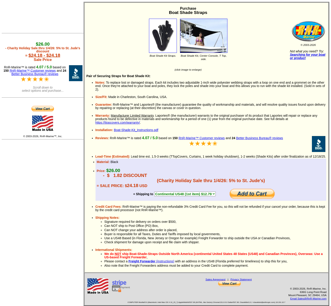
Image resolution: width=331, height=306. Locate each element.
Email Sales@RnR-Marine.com (308, 298)
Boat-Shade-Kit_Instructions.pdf (136, 130)
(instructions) (151, 261)
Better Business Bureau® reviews (259, 138)
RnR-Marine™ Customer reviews (202, 138)
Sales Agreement (215, 279)
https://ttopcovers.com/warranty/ (117, 122)
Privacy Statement (241, 279)
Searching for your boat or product (307, 56)
